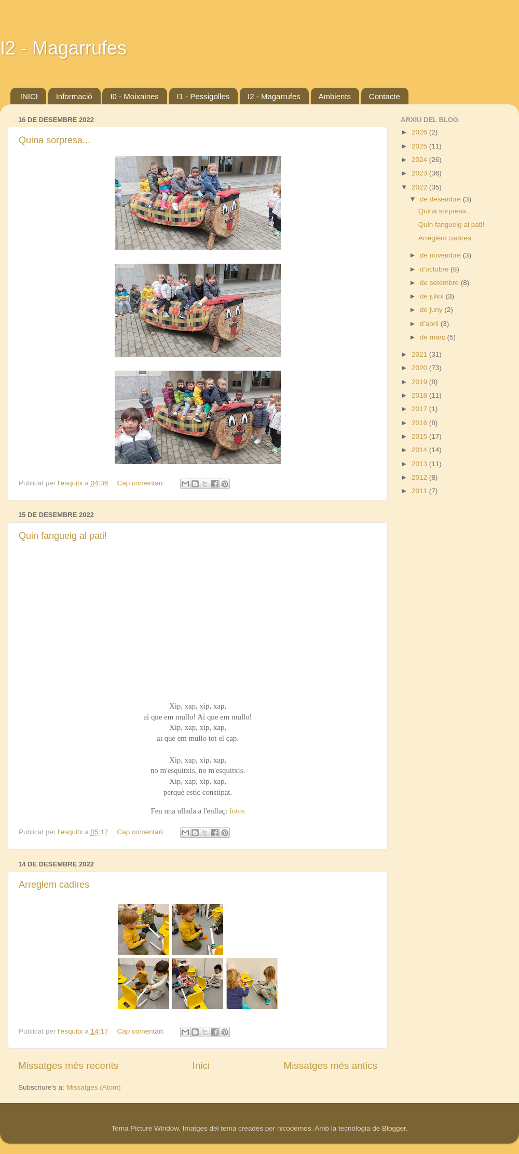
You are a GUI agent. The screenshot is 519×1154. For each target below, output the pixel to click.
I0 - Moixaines (134, 96)
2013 (420, 464)
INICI (29, 96)
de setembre (440, 283)
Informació (74, 96)
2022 (420, 187)
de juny (432, 310)
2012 (420, 477)
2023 (420, 173)
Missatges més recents (68, 1065)
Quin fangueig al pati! (63, 536)
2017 (420, 409)
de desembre (441, 199)
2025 (420, 146)
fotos (237, 811)
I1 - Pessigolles (203, 96)
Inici (201, 1065)
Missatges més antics (330, 1065)
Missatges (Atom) (93, 1087)
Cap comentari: (142, 483)
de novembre (441, 255)
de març (433, 337)
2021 (420, 354)
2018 (420, 395)
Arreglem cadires (54, 884)
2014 (420, 450)
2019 (420, 382)
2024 (420, 160)
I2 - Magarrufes (63, 48)
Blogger (394, 1128)
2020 (420, 368)
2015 (420, 436)
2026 (420, 132)
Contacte (384, 96)
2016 (420, 423)
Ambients (335, 96)
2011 (420, 491)
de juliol (433, 296)
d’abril (430, 324)
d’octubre (435, 269)
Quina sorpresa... (54, 140)
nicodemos (294, 1128)
